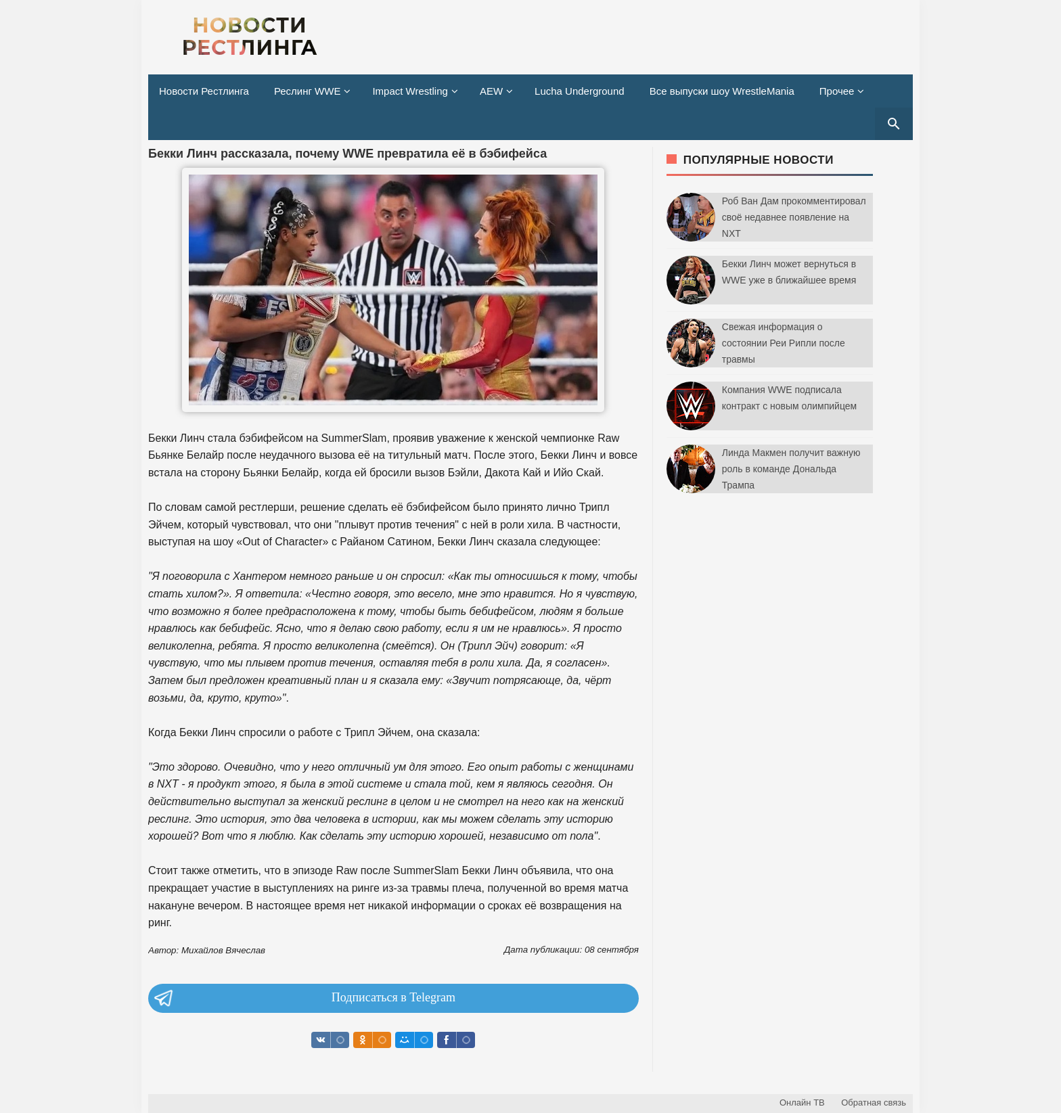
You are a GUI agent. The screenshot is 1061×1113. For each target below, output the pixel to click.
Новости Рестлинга (204, 91)
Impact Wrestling (409, 91)
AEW (491, 91)
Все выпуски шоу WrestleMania (722, 91)
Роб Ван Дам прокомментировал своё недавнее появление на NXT (794, 217)
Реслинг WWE (307, 91)
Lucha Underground (580, 91)
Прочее (837, 91)
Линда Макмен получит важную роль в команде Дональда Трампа (791, 469)
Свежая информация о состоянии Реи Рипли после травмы (783, 343)
